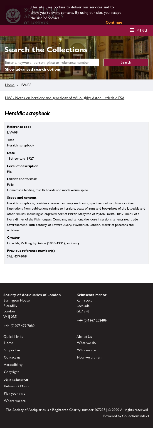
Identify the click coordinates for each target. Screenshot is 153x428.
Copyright (11, 372)
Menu (141, 30)
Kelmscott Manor (17, 386)
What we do (86, 343)
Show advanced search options (33, 69)
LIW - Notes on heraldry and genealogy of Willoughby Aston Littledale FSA (64, 98)
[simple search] (52, 62)
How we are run (89, 357)
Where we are (15, 400)
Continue (114, 22)
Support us (12, 350)
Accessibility (13, 364)
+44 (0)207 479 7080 (19, 326)
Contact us (12, 357)
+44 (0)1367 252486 (92, 320)
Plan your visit (14, 393)
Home (10, 85)
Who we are (86, 350)
